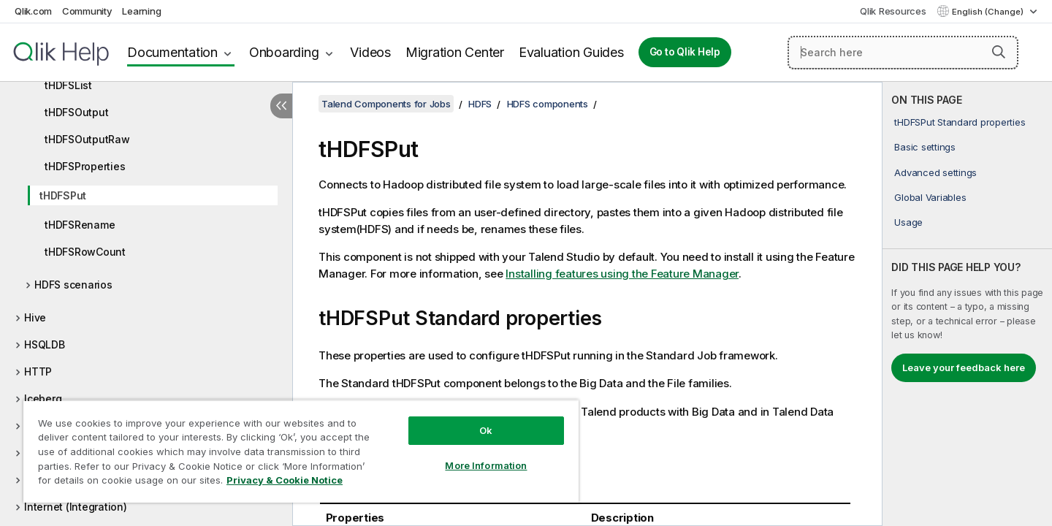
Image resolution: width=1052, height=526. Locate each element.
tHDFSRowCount (85, 251)
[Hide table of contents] (281, 106)
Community (87, 11)
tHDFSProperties (85, 166)
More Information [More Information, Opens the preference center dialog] (486, 465)
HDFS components (547, 104)
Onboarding (284, 52)
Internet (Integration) (75, 506)
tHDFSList (68, 85)
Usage (908, 222)
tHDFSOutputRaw (87, 139)
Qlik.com (33, 11)
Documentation (172, 52)
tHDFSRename (80, 224)
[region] (301, 451)
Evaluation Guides (571, 52)
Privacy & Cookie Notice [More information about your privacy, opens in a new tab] (284, 480)
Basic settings (925, 147)
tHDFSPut (62, 195)
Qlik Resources (893, 11)
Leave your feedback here (963, 367)
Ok (485, 430)
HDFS (480, 104)
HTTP (38, 371)
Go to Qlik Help (684, 52)
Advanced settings (935, 172)
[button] (999, 52)
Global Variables (930, 197)
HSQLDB (44, 344)
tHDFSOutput (76, 112)
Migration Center (454, 52)
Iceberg (42, 398)
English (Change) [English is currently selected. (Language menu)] (989, 12)
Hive (35, 317)
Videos (370, 52)
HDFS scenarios (73, 284)
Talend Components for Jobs (386, 104)
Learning (141, 11)
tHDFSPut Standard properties (959, 122)
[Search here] (903, 52)
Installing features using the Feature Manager (622, 274)
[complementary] (967, 304)
